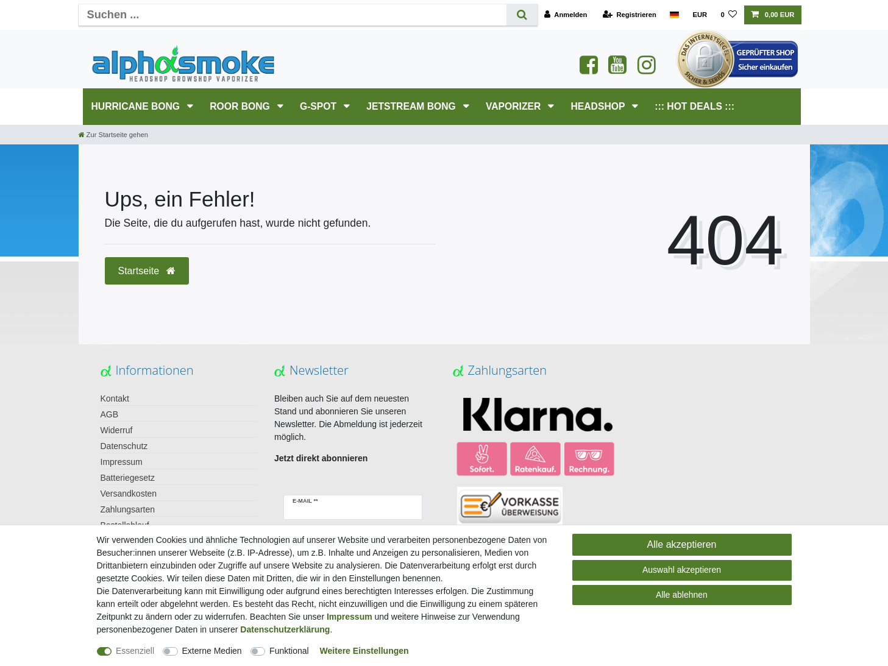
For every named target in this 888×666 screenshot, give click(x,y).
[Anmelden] (566, 14)
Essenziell (135, 651)
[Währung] (700, 14)
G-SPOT (319, 106)
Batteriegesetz (128, 478)
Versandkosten (129, 493)
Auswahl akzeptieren (681, 570)
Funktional (289, 651)
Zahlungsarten (128, 509)
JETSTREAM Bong (412, 106)
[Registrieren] (629, 14)
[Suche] (522, 15)
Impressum (122, 462)
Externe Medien (212, 651)
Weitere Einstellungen (364, 651)
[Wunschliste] (729, 14)
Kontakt (115, 398)
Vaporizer (515, 106)
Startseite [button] (147, 271)
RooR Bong (241, 106)
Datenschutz (124, 446)
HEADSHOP (598, 106)
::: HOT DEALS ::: (694, 106)
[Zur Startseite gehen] (113, 134)
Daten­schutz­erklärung (285, 629)
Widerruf (117, 430)
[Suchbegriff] (292, 15)
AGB (110, 414)
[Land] (674, 14)
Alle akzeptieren (682, 544)
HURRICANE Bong (137, 106)
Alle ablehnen (682, 595)
